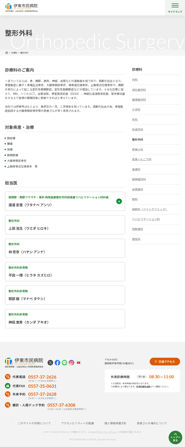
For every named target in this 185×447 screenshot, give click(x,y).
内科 (135, 80)
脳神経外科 (139, 179)
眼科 (135, 199)
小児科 (136, 109)
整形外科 (137, 139)
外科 (135, 119)
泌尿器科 (137, 189)
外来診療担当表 (143, 386)
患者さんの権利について (152, 423)
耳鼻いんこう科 (141, 159)
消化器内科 (139, 90)
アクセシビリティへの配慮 (77, 423)
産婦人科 (137, 149)
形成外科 (137, 129)
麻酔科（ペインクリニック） (150, 209)
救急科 (136, 239)
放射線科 (137, 229)
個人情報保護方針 (115, 423)
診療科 (14, 52)
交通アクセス (165, 361)
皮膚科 (136, 169)
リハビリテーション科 (146, 219)
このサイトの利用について (34, 423)
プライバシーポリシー (107, 431)
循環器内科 (139, 100)
